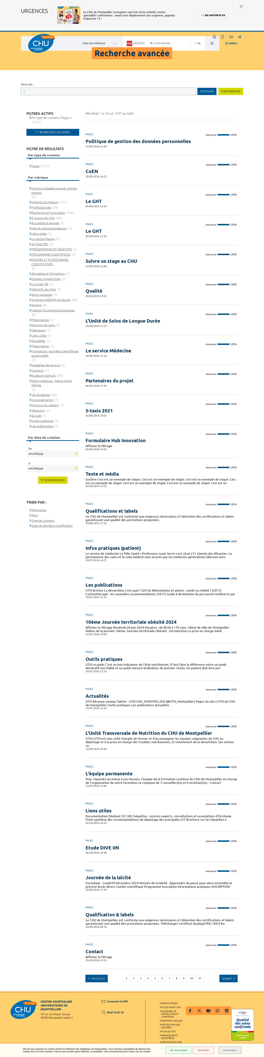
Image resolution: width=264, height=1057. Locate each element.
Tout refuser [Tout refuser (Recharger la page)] (203, 1050)
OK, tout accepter (178, 1050)
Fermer (241, 6)
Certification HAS (171, 1042)
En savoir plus (215, 15)
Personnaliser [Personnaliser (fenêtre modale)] (230, 1050)
